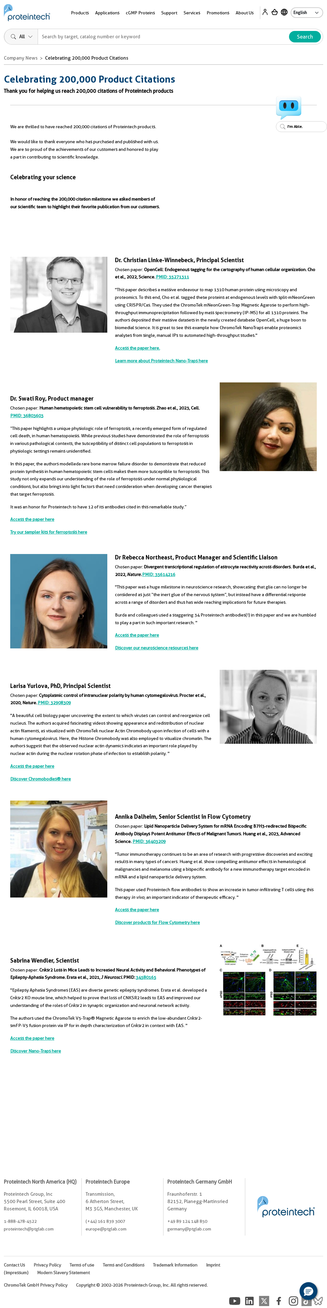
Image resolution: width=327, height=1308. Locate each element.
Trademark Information (175, 1264)
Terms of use (82, 1264)
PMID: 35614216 (158, 574)
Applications (107, 12)
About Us (245, 12)
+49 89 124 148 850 (187, 1221)
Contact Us (14, 1264)
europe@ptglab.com (106, 1228)
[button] (308, 1291)
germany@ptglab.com (189, 1228)
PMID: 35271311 (172, 276)
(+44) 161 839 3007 (105, 1221)
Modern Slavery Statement (63, 1272)
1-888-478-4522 (20, 1221)
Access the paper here (32, 519)
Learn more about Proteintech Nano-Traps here (161, 360)
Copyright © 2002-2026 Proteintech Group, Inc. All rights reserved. (142, 1285)
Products (80, 12)
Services (192, 12)
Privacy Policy (47, 1264)
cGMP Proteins (140, 12)
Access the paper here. (137, 348)
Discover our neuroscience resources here (156, 647)
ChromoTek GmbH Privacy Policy (35, 1285)
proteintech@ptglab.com (29, 1228)
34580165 (146, 977)
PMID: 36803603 (26, 415)
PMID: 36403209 (149, 841)
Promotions (218, 12)
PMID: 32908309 (54, 702)
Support (169, 12)
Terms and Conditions (123, 1264)
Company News (21, 58)
